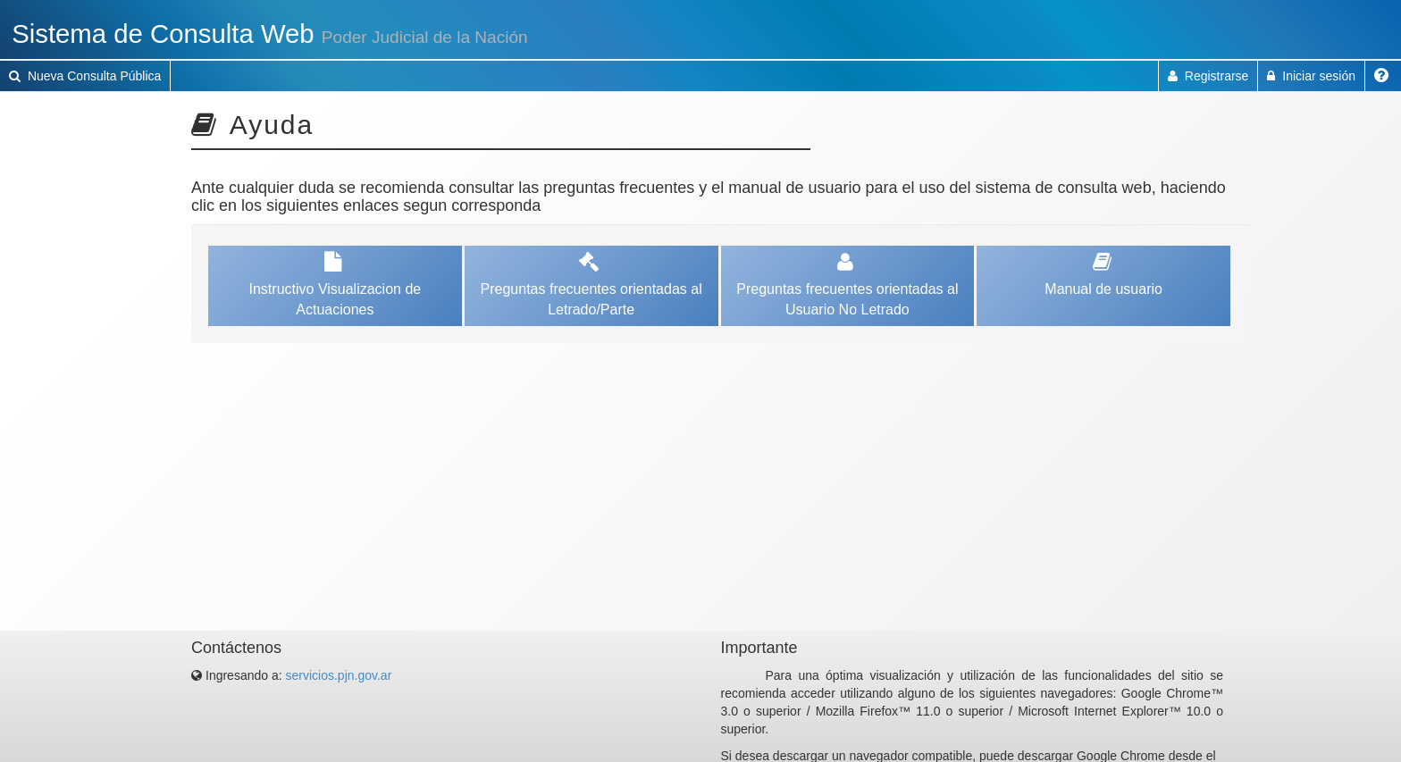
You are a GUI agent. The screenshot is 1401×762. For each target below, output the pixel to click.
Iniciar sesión (1311, 76)
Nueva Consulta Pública (85, 76)
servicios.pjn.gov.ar (339, 675)
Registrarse (1208, 76)
